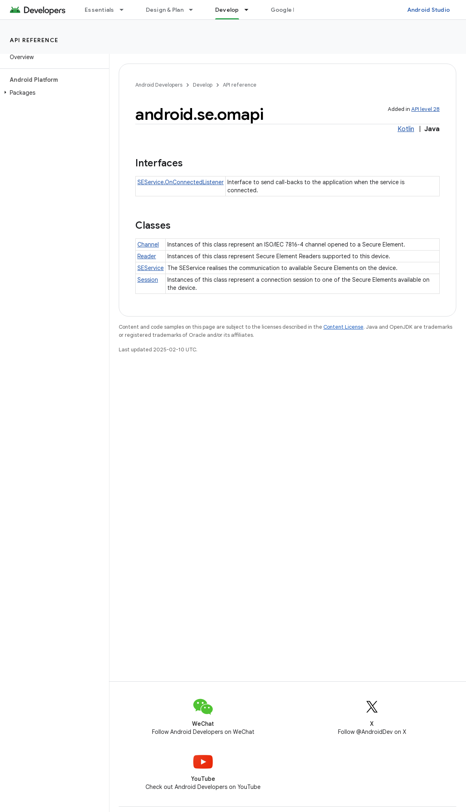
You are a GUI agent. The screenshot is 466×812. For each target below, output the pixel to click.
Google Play (288, 9)
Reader (146, 256)
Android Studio (428, 9)
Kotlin (406, 129)
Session (147, 279)
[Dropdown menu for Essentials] (125, 9)
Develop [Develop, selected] (227, 9)
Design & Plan (165, 9)
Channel (148, 244)
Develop (202, 84)
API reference (34, 40)
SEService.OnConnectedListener (180, 182)
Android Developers (158, 84)
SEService (150, 268)
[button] (53, 92)
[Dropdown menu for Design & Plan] (194, 9)
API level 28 (425, 109)
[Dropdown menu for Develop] (250, 9)
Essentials (99, 9)
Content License (343, 326)
